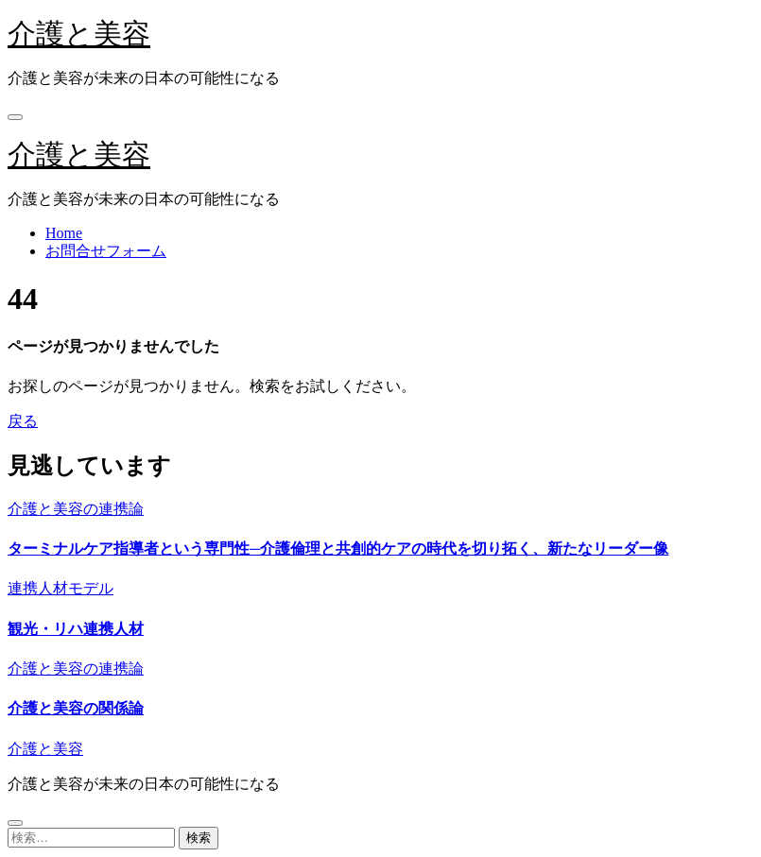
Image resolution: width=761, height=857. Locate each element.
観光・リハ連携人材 (76, 629)
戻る (23, 421)
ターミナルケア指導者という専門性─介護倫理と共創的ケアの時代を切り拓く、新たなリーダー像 (338, 548)
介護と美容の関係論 (76, 708)
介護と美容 (79, 33)
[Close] (15, 823)
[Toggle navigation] (15, 117)
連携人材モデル (60, 588)
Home (63, 233)
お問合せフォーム (105, 251)
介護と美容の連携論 (76, 509)
